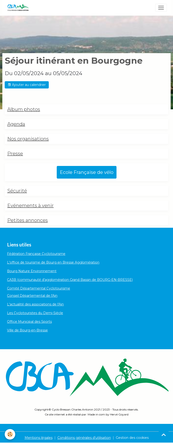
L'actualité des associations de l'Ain (35, 304)
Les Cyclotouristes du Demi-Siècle (35, 313)
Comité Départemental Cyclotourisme (38, 288)
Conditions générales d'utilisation (84, 438)
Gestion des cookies (132, 438)
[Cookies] (10, 434)
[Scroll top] (163, 434)
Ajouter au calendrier (27, 85)
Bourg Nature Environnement (31, 271)
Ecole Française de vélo (86, 172)
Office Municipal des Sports (29, 321)
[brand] (19, 8)
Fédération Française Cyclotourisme (36, 254)
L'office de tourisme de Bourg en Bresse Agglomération (53, 262)
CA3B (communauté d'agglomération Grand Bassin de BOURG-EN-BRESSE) (70, 280)
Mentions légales (39, 438)
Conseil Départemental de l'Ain (32, 296)
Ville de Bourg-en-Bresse (27, 330)
